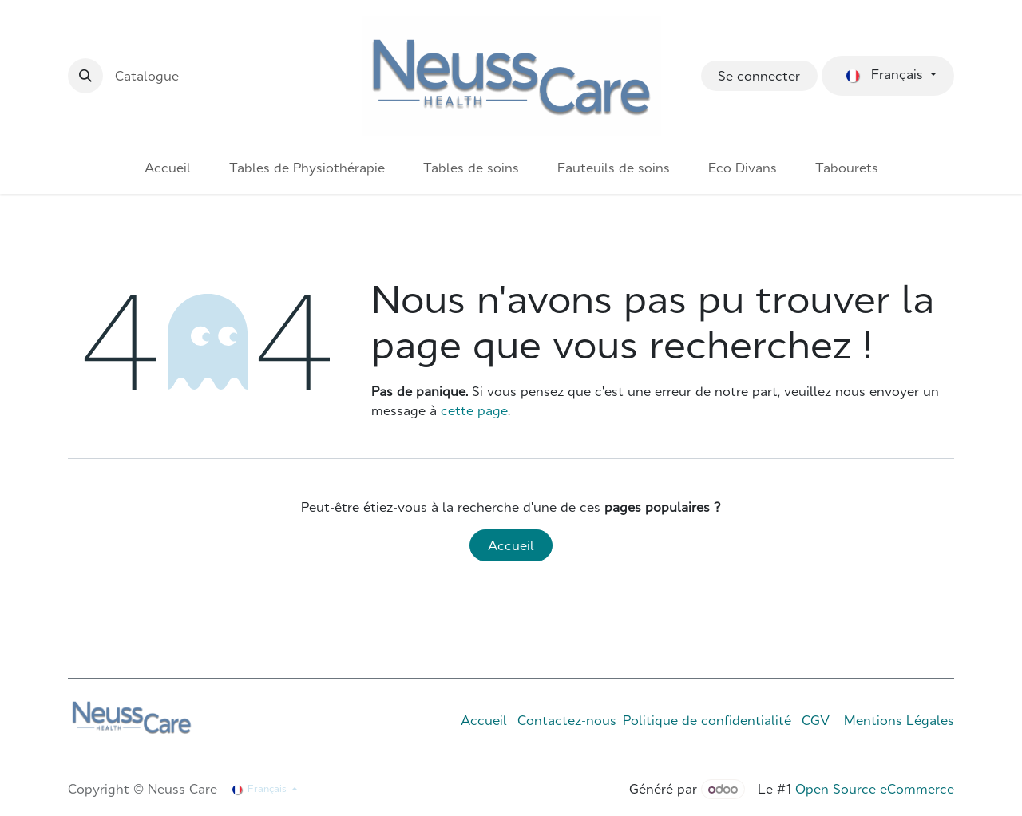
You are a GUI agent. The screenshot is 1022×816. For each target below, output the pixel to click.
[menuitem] (167, 168)
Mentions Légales (899, 720)
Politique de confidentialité (707, 720)
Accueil (511, 545)
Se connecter (759, 75)
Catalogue (147, 75)
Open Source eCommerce (874, 788)
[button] (85, 75)
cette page (474, 410)
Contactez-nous (566, 720)
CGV (816, 720)
